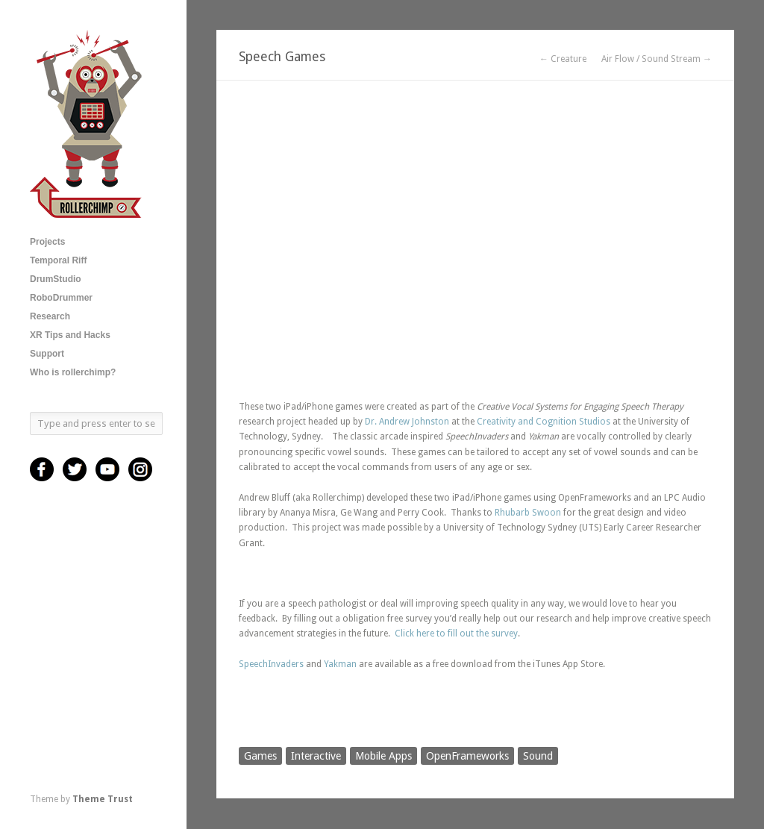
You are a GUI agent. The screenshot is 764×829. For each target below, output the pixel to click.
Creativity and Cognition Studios (543, 421)
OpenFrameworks (467, 756)
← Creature (562, 58)
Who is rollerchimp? (73, 372)
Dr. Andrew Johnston (407, 421)
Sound (538, 756)
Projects (47, 242)
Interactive (316, 756)
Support (47, 353)
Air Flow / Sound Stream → (656, 58)
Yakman (340, 664)
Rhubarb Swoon (528, 512)
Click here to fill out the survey (456, 633)
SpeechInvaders (271, 664)
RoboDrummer (61, 298)
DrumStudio (55, 279)
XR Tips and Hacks (70, 335)
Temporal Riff (58, 260)
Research (50, 316)
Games (260, 756)
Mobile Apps (383, 756)
